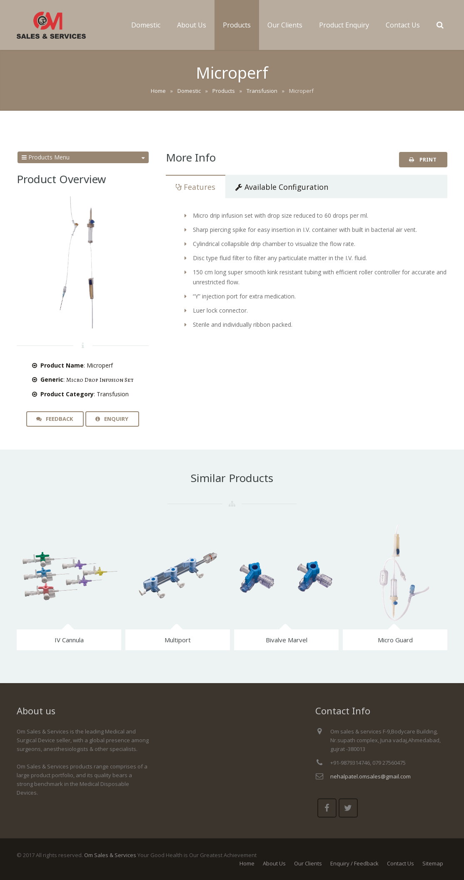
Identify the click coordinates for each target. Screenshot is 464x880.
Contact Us (400, 863)
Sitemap (432, 863)
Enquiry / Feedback (354, 863)
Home (246, 863)
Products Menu (83, 157)
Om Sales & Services (110, 855)
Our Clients (308, 863)
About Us (274, 863)
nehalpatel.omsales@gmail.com (370, 776)
